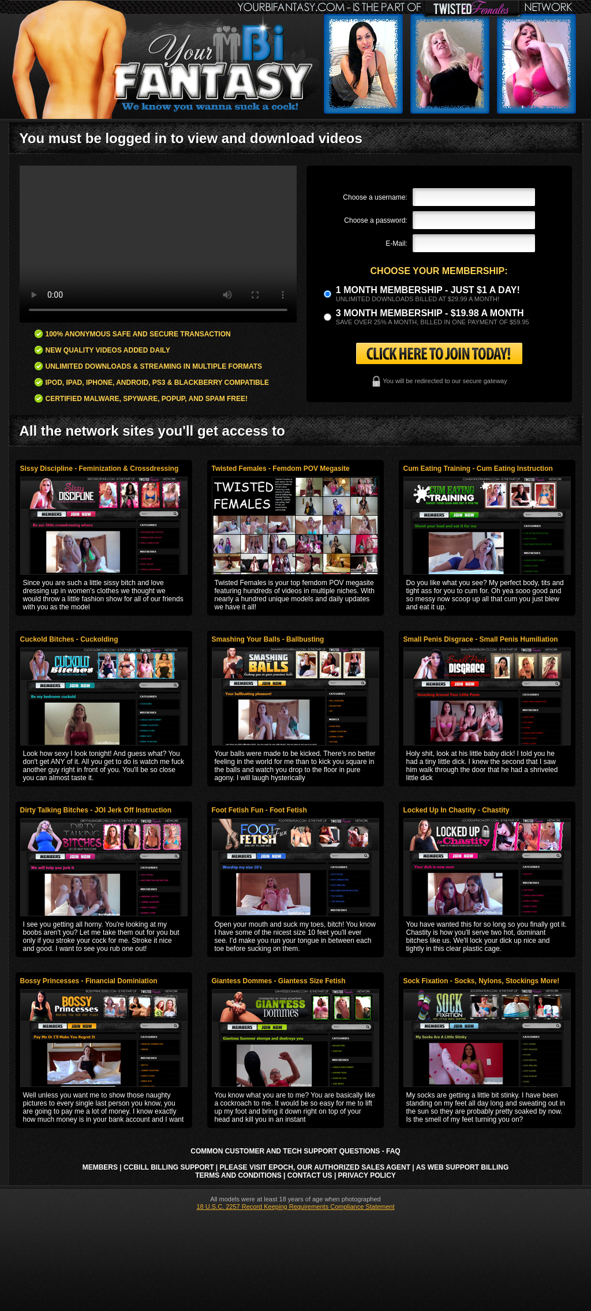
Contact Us (309, 1175)
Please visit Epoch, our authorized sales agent (315, 1167)
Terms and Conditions (238, 1175)
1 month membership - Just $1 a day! (428, 290)
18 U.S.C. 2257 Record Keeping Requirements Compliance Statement (295, 1206)
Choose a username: (375, 197)
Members (100, 1167)
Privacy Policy (367, 1175)
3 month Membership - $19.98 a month (430, 313)
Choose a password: (375, 220)
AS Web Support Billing (462, 1167)
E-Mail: (396, 243)
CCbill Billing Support (169, 1167)
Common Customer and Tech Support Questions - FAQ (295, 1151)
